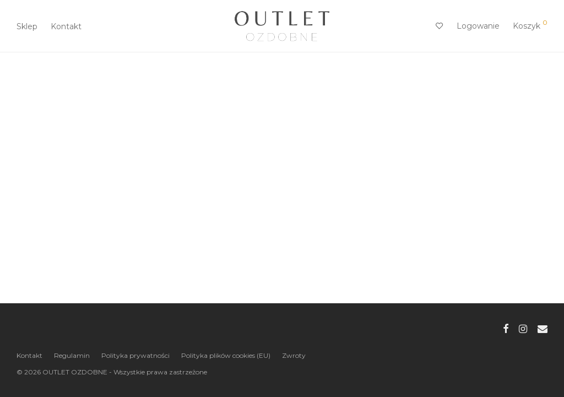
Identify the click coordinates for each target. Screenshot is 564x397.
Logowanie (478, 26)
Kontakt (66, 26)
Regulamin (72, 355)
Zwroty (294, 355)
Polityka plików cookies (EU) (225, 355)
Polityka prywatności (135, 355)
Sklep (27, 26)
